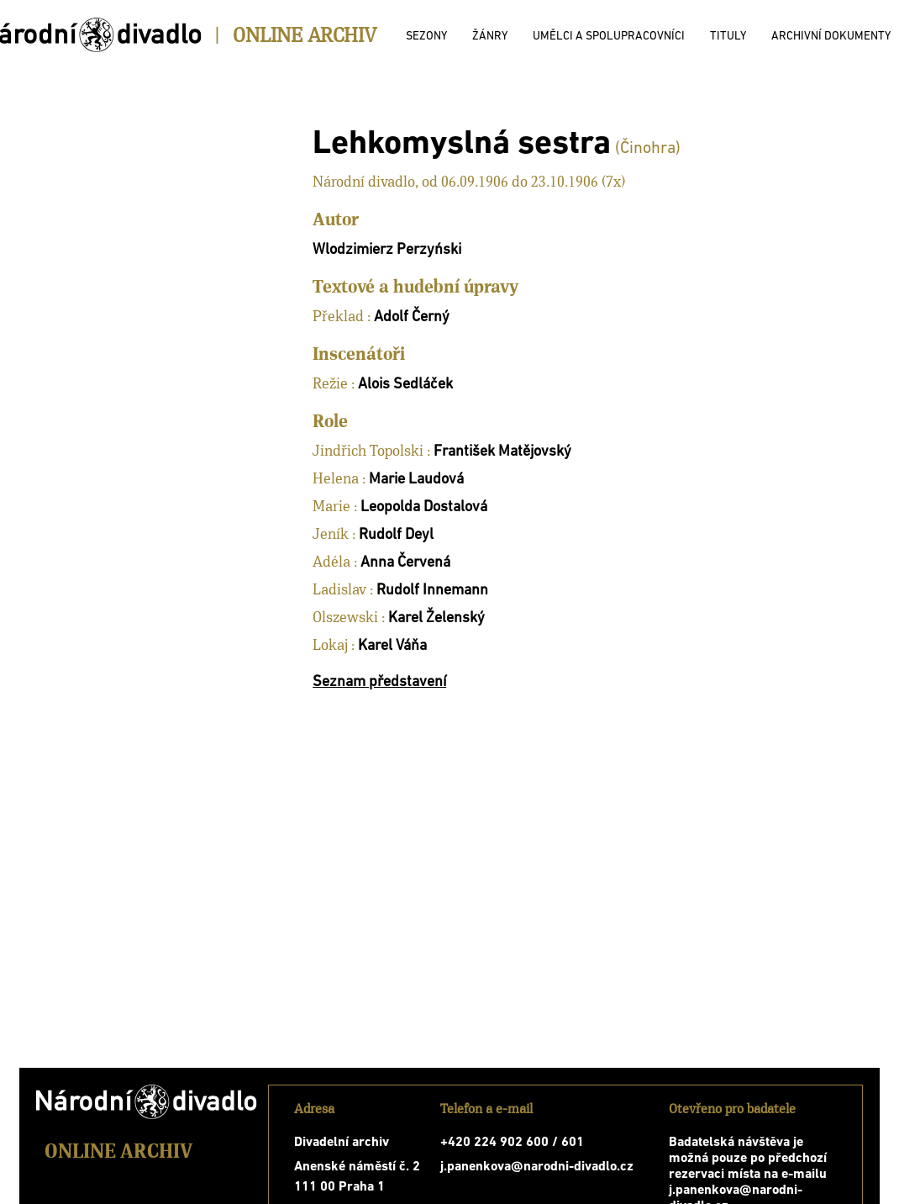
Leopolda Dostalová (423, 507)
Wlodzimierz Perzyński (387, 250)
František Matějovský (502, 452)
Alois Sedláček (405, 385)
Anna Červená (405, 563)
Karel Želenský (436, 618)
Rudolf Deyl (396, 535)
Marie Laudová (416, 480)
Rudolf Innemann (432, 591)
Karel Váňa (392, 646)
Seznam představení (379, 682)
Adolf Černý (412, 317)
